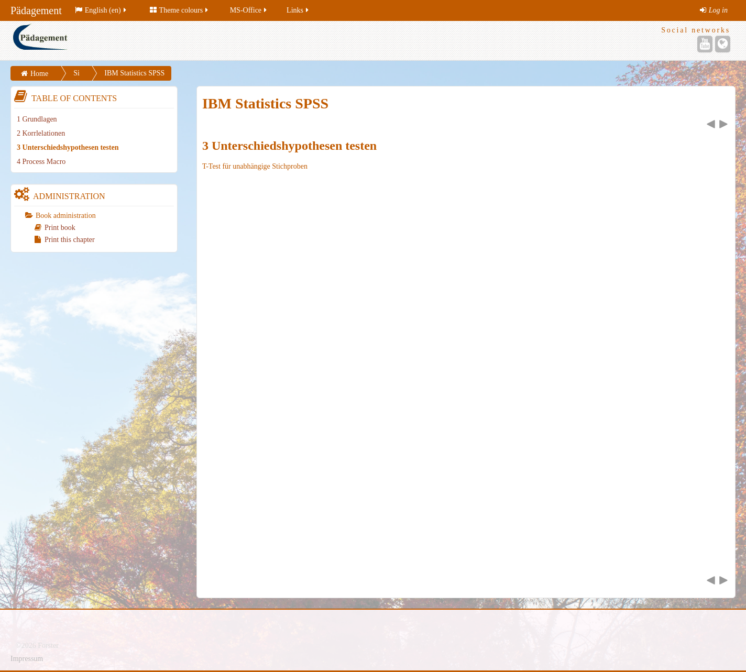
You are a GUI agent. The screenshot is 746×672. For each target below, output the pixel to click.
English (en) (101, 10)
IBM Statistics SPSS (134, 73)
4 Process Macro (41, 162)
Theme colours (180, 10)
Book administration (66, 215)
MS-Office (249, 10)
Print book (55, 228)
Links (298, 10)
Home (39, 74)
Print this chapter (65, 240)
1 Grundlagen (37, 119)
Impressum (26, 659)
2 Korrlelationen (41, 133)
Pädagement (36, 10)
